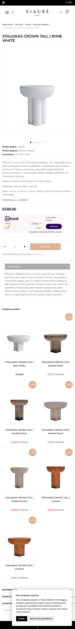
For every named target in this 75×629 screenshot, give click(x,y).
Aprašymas (13, 266)
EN (70, 2)
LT (67, 2)
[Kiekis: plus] (25, 246)
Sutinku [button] (21, 618)
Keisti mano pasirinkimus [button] (41, 618)
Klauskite (37, 254)
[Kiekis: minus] (4, 246)
